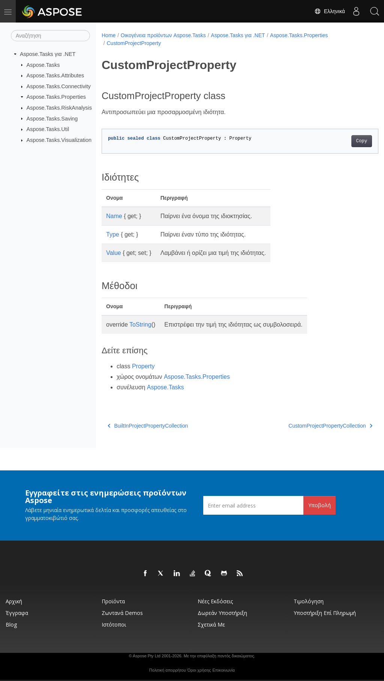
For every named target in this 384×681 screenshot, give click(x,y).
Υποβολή (319, 505)
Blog (11, 624)
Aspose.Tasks (43, 65)
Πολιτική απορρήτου (167, 670)
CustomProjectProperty (133, 43)
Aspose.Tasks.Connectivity (59, 86)
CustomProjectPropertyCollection (311, 426)
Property (143, 366)
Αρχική (14, 601)
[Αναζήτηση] (50, 35)
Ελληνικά (329, 11)
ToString (140, 324)
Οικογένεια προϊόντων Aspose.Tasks (163, 35)
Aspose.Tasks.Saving (52, 118)
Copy (342, 141)
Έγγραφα (17, 612)
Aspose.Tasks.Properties (56, 97)
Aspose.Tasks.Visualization (59, 140)
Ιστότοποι (114, 624)
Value (113, 253)
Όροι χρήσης (199, 670)
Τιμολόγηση (309, 601)
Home (109, 35)
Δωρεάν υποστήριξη (222, 612)
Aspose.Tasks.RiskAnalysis (59, 108)
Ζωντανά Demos (122, 612)
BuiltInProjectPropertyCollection (148, 426)
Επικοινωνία (223, 670)
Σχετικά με (211, 624)
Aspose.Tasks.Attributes (55, 75)
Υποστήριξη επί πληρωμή (325, 612)
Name (114, 216)
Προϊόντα (113, 601)
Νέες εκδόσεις (215, 601)
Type (112, 234)
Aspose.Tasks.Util (48, 129)
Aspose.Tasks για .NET (47, 54)
